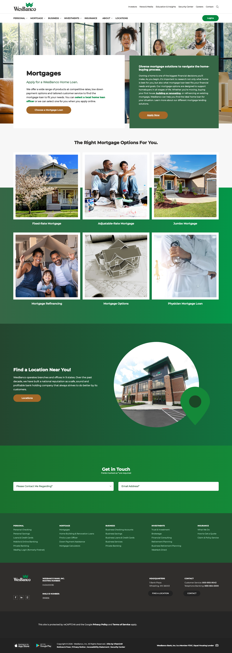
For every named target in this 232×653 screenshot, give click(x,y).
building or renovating (168, 93)
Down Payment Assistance (72, 541)
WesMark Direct (159, 550)
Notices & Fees (64, 647)
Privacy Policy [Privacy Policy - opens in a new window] (100, 624)
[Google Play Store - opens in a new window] (43, 645)
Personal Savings (21, 533)
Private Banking (21, 546)
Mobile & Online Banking (25, 541)
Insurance (90, 18)
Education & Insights (166, 7)
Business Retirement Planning (166, 546)
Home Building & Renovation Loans (76, 533)
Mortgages (64, 529)
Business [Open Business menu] (53, 18)
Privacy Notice (79, 647)
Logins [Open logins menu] (210, 18)
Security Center (185, 7)
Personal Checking (22, 529)
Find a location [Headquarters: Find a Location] (160, 593)
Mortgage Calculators (69, 546)
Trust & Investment (161, 529)
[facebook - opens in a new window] (15, 597)
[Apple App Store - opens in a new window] (22, 645)
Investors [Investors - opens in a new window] (132, 7)
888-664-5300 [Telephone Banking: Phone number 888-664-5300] (211, 586)
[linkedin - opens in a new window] (21, 597)
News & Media (146, 7)
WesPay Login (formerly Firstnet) (29, 550)
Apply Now (153, 115)
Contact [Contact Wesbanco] (191, 593)
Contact (209, 7)
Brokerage (157, 533)
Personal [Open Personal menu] (19, 18)
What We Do (204, 529)
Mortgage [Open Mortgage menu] (36, 18)
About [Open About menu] (106, 18)
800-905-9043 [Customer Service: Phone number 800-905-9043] (209, 582)
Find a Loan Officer (68, 537)
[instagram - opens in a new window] (27, 597)
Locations (121, 18)
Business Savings (113, 533)
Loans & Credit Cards (23, 537)
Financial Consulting (162, 537)
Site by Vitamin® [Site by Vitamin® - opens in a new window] (115, 644)
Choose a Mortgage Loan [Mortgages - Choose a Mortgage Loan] (49, 110)
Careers (199, 7)
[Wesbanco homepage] (24, 6)
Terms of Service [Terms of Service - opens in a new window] (121, 624)
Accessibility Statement (98, 647)
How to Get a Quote (207, 533)
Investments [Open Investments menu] (71, 18)
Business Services (113, 541)
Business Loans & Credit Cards (119, 537)
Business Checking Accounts (119, 529)
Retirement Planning (162, 541)
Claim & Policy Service (208, 537)
